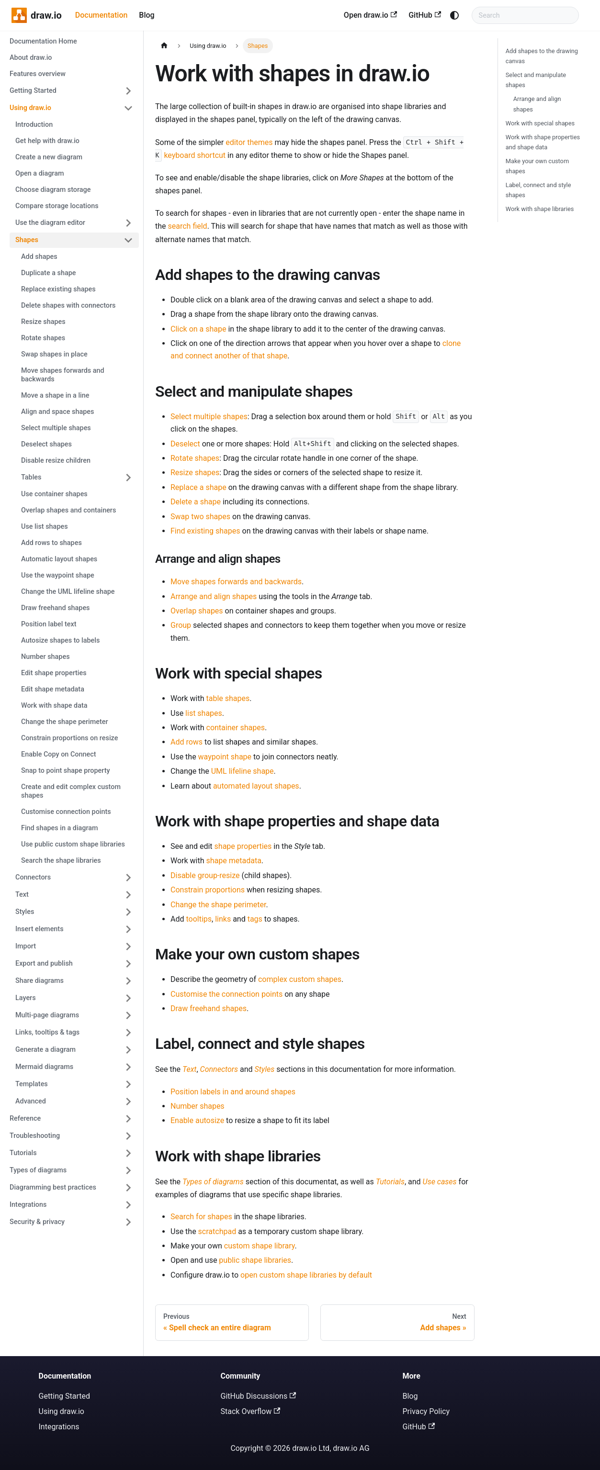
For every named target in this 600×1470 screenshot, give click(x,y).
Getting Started (65, 1396)
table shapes (228, 698)
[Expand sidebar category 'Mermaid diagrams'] (128, 1067)
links (223, 919)
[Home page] (164, 45)
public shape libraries (255, 1260)
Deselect (185, 443)
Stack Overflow (251, 1411)
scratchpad (217, 1231)
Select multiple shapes (209, 416)
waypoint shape (224, 756)
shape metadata (233, 860)
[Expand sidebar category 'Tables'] (128, 477)
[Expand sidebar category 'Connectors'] (128, 877)
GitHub (424, 15)
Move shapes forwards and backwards (236, 581)
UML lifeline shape (242, 771)
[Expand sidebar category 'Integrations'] (128, 1205)
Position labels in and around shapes (232, 1091)
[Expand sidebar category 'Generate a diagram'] (128, 1050)
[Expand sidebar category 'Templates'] (128, 1084)
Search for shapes (201, 1216)
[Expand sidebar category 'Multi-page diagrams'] (128, 1015)
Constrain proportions (207, 889)
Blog (146, 15)
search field (187, 226)
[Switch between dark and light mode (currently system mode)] (454, 15)
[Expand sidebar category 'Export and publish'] (128, 963)
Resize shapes (194, 472)
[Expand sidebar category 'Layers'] (128, 998)
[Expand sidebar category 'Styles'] (128, 912)
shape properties (243, 846)
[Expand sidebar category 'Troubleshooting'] (128, 1136)
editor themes (249, 142)
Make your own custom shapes (537, 166)
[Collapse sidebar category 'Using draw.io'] (128, 108)
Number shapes (197, 1106)
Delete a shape (195, 501)
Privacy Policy (426, 1411)
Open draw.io (370, 15)
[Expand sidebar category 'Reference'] (128, 1118)
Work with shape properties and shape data (543, 142)
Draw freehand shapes (208, 1008)
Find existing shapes (205, 530)
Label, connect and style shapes (538, 190)
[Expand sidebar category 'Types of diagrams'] (128, 1170)
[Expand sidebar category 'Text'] (128, 894)
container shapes (235, 727)
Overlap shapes (196, 610)
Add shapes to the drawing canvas (542, 56)
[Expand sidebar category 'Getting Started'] (128, 91)
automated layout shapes (256, 786)
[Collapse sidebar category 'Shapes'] (128, 240)
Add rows (186, 741)
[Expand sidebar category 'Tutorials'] (128, 1153)
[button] (74, 929)
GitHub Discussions (258, 1396)
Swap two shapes (200, 516)
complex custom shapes (299, 979)
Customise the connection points (226, 994)
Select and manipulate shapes (536, 80)
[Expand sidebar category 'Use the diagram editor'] (128, 223)
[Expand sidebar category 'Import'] (128, 946)
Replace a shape (198, 487)
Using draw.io (61, 1411)
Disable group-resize (204, 875)
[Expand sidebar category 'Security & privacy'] (128, 1222)
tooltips (199, 919)
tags (255, 919)
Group (180, 625)
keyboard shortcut (195, 155)
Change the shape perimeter (218, 904)
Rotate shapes (194, 458)
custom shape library (259, 1245)
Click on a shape (198, 329)
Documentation (101, 15)
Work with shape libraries (540, 208)
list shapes (203, 713)
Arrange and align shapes (213, 596)
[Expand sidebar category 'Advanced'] (128, 1101)
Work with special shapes (540, 123)
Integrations (59, 1426)
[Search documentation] (525, 15)
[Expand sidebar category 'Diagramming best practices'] (128, 1187)
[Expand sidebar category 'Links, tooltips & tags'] (128, 1032)
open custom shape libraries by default (306, 1275)
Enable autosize (197, 1120)
